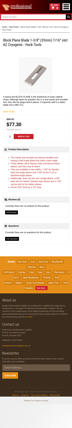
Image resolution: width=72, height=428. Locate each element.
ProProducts (9, 272)
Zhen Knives (59, 272)
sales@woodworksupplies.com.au (16, 346)
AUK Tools (22, 261)
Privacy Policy (54, 395)
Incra (33, 261)
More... (30, 317)
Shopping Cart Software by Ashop (36, 401)
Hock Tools (9, 112)
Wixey (42, 267)
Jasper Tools (53, 283)
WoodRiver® (57, 261)
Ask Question (12, 239)
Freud (40, 272)
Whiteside (32, 267)
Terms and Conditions (39, 395)
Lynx (48, 272)
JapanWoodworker (31, 277)
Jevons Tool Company (35, 283)
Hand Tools (14, 27)
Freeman (47, 277)
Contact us (25, 395)
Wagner (19, 283)
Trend (31, 272)
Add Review (11, 212)
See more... (41, 288)
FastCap (21, 272)
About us (15, 395)
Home (4, 27)
